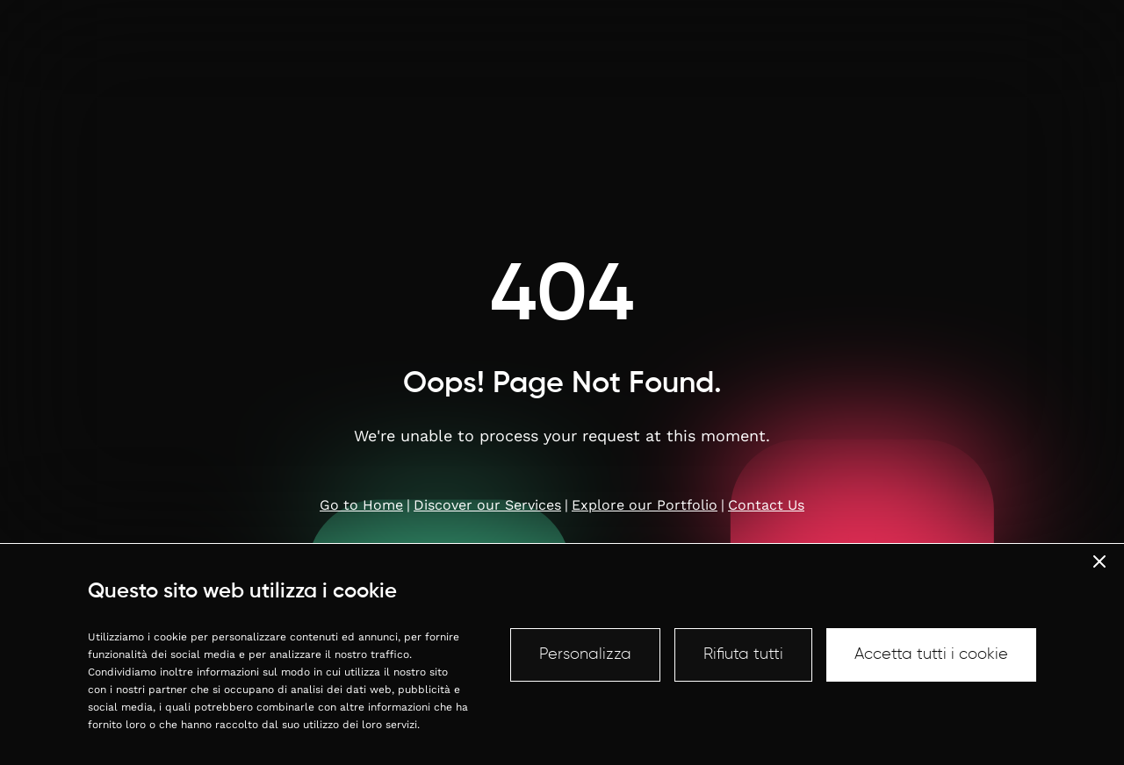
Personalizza (585, 654)
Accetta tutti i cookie (931, 654)
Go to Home (361, 505)
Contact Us (766, 505)
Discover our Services (487, 505)
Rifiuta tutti (743, 654)
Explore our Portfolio (644, 505)
